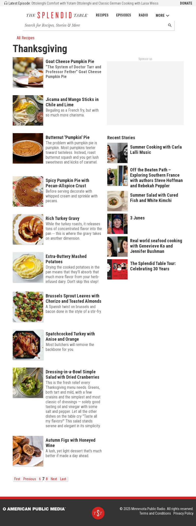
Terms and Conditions (155, 513)
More (163, 15)
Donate (186, 3)
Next (54, 479)
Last (63, 479)
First (17, 479)
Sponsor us (145, 59)
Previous (29, 479)
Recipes (102, 15)
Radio (143, 15)
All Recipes (23, 37)
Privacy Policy (183, 513)
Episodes (123, 15)
